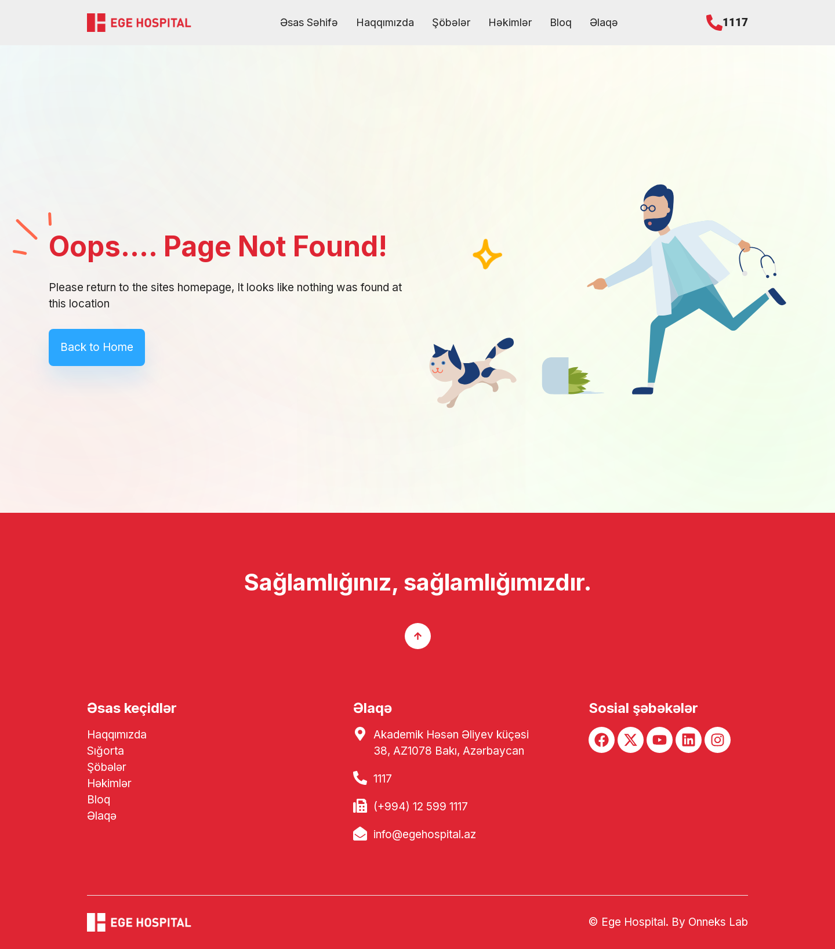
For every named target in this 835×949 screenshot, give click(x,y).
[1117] (714, 23)
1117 (735, 22)
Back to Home (96, 347)
